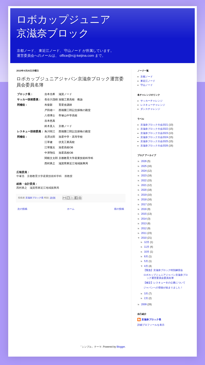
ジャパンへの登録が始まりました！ (163, 287)
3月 (146, 293)
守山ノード (146, 85)
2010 (144, 237)
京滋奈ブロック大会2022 (154, 128)
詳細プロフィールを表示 (150, 324)
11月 (147, 246)
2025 (144, 166)
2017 (144, 204)
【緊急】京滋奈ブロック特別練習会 (163, 270)
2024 (144, 170)
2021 (144, 185)
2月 (146, 298)
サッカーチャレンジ (151, 100)
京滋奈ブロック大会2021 (154, 124)
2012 (144, 228)
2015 (144, 213)
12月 (147, 242)
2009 (144, 304)
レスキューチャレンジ (152, 104)
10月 (147, 251)
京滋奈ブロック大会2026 (154, 145)
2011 (144, 233)
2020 (144, 189)
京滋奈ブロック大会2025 (154, 141)
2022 (144, 180)
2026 (144, 161)
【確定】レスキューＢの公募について (164, 282)
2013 (144, 223)
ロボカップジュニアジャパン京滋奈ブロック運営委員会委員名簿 (166, 276)
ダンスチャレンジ (150, 109)
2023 (144, 175)
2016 (144, 209)
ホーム (70, 208)
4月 (146, 266)
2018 (144, 199)
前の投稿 (119, 208)
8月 (146, 256)
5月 (146, 261)
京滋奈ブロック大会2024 (154, 137)
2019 (144, 194)
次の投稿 (22, 208)
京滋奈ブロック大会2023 (154, 133)
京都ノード (146, 76)
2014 (144, 218)
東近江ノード (147, 80)
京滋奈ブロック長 (151, 319)
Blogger (121, 346)
